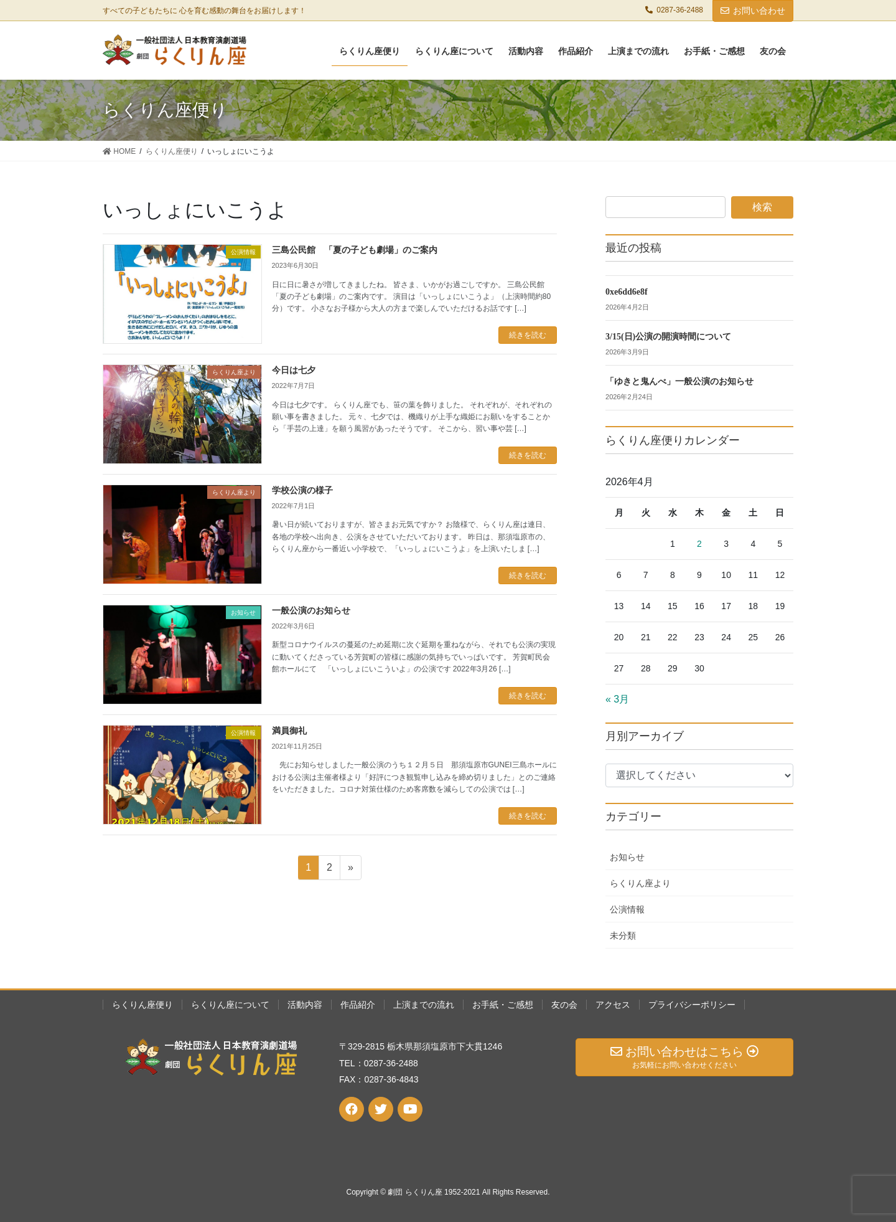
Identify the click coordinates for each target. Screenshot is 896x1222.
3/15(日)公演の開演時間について (668, 336)
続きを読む (527, 335)
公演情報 (627, 909)
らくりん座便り (142, 1005)
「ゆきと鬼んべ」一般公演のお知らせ (679, 381)
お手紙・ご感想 (502, 1005)
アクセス (612, 1005)
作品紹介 (357, 1005)
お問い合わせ (753, 11)
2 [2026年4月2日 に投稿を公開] (699, 544)
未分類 (623, 935)
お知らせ (627, 857)
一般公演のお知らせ (311, 610)
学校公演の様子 (302, 490)
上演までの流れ (423, 1005)
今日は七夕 (293, 370)
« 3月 (617, 699)
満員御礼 (289, 731)
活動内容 (304, 1005)
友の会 (564, 1005)
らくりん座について (230, 1005)
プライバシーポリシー (691, 1005)
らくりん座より (640, 883)
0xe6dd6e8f (626, 291)
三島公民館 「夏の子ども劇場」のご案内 (354, 250)
